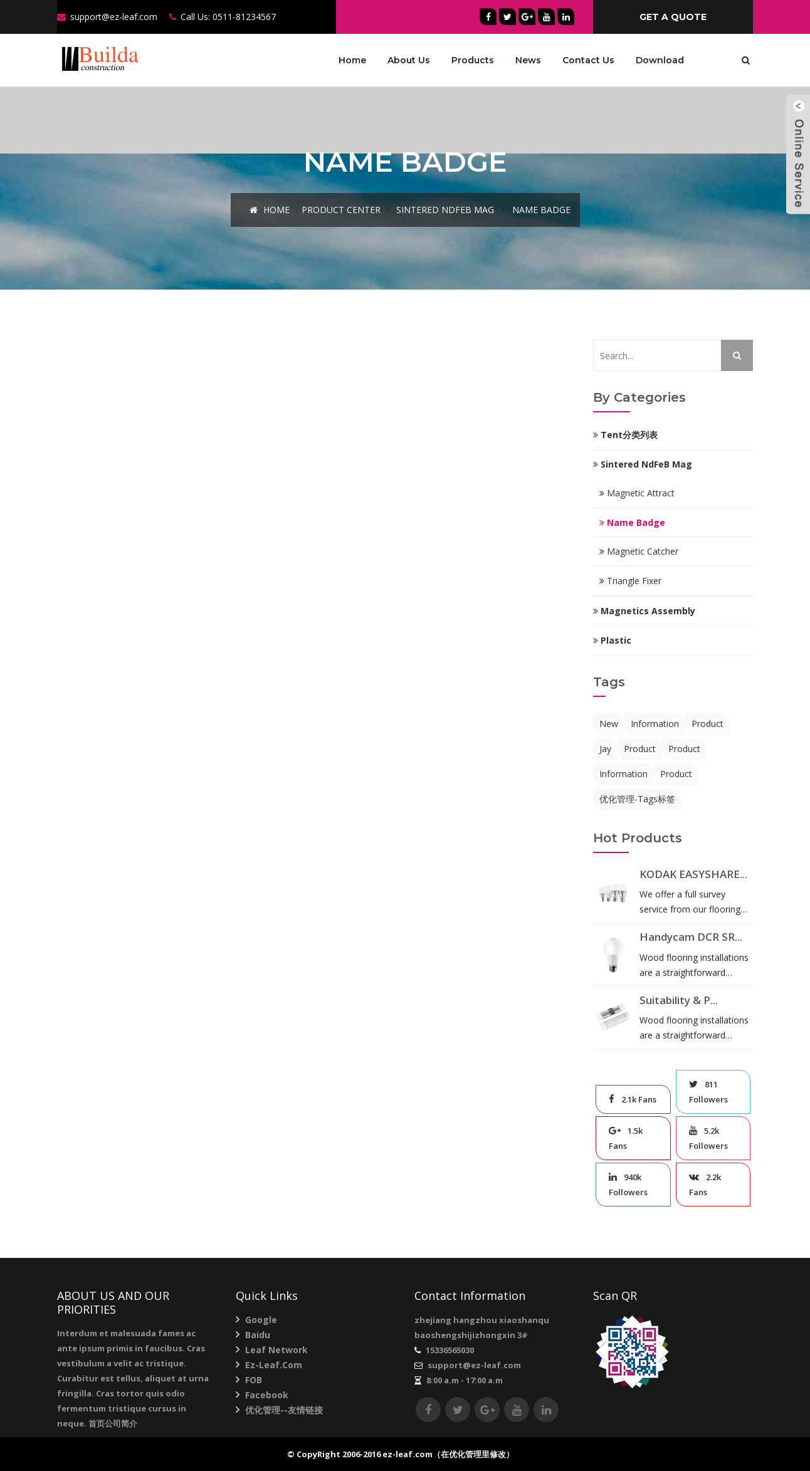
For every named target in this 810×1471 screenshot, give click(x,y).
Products (472, 60)
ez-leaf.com (269, 1365)
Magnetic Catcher (638, 551)
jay (605, 749)
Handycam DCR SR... (690, 936)
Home (352, 60)
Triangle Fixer (630, 581)
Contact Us (588, 60)
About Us (408, 60)
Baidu (253, 1335)
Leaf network (272, 1350)
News (528, 60)
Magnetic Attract (637, 493)
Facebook (262, 1395)
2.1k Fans (632, 1099)
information (655, 724)
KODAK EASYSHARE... (693, 874)
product (707, 724)
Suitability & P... (678, 1000)
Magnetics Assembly (644, 611)
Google (256, 1320)
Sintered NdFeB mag (445, 210)
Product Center (341, 210)
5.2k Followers (708, 1138)
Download (660, 60)
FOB (249, 1380)
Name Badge (541, 210)
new (608, 724)
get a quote (673, 17)
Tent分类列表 (625, 435)
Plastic (612, 640)
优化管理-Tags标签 (637, 799)
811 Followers (708, 1092)
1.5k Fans (626, 1138)
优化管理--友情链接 (279, 1410)
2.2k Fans (705, 1184)
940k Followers (628, 1184)
